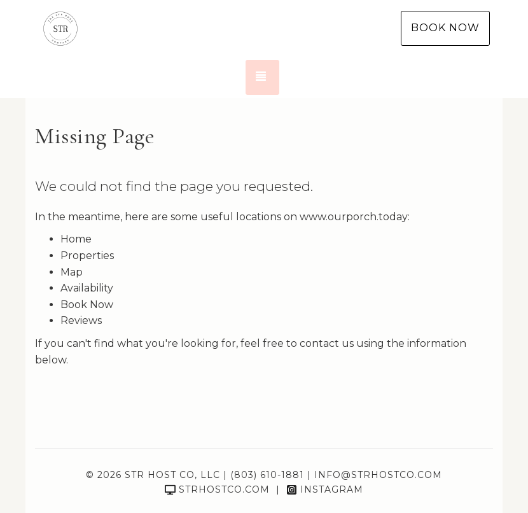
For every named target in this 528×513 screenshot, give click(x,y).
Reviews (81, 320)
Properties (87, 255)
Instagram (324, 489)
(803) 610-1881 (267, 475)
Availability (86, 288)
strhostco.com (217, 489)
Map (71, 272)
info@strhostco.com (378, 475)
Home (76, 239)
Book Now (445, 28)
